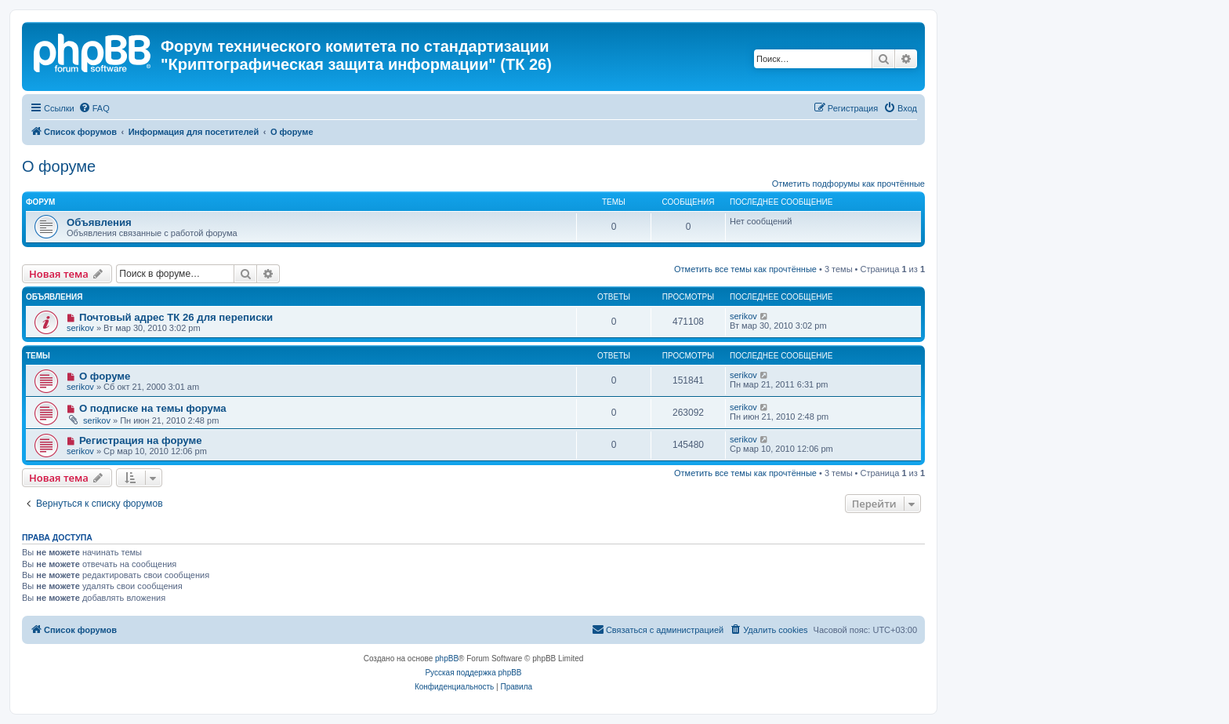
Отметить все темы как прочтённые (745, 269)
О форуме (59, 166)
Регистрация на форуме (140, 440)
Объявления (99, 222)
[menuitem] (94, 108)
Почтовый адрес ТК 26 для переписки (176, 317)
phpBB (447, 658)
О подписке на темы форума (153, 408)
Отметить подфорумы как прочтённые (848, 183)
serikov (80, 328)
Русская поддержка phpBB (473, 672)
